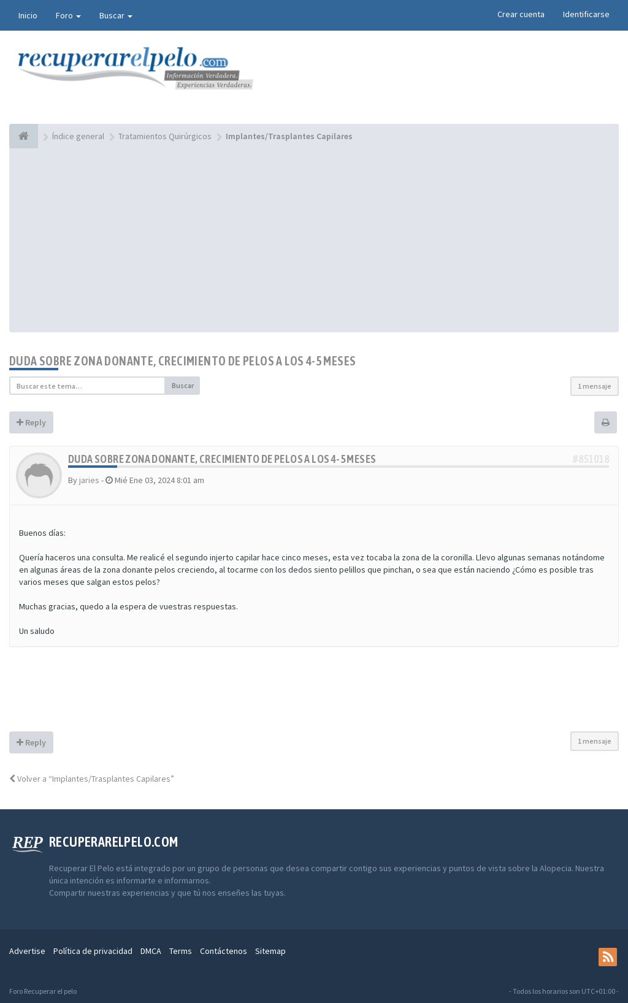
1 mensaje (594, 386)
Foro (68, 15)
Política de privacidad (92, 950)
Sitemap (270, 950)
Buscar (115, 15)
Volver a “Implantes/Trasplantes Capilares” (91, 778)
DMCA (150, 950)
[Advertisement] (314, 240)
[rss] (608, 957)
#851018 (591, 458)
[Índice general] (23, 136)
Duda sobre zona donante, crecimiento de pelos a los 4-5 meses (182, 361)
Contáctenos (223, 950)
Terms (180, 950)
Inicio (27, 15)
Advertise (27, 950)
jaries (89, 480)
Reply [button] (31, 422)
